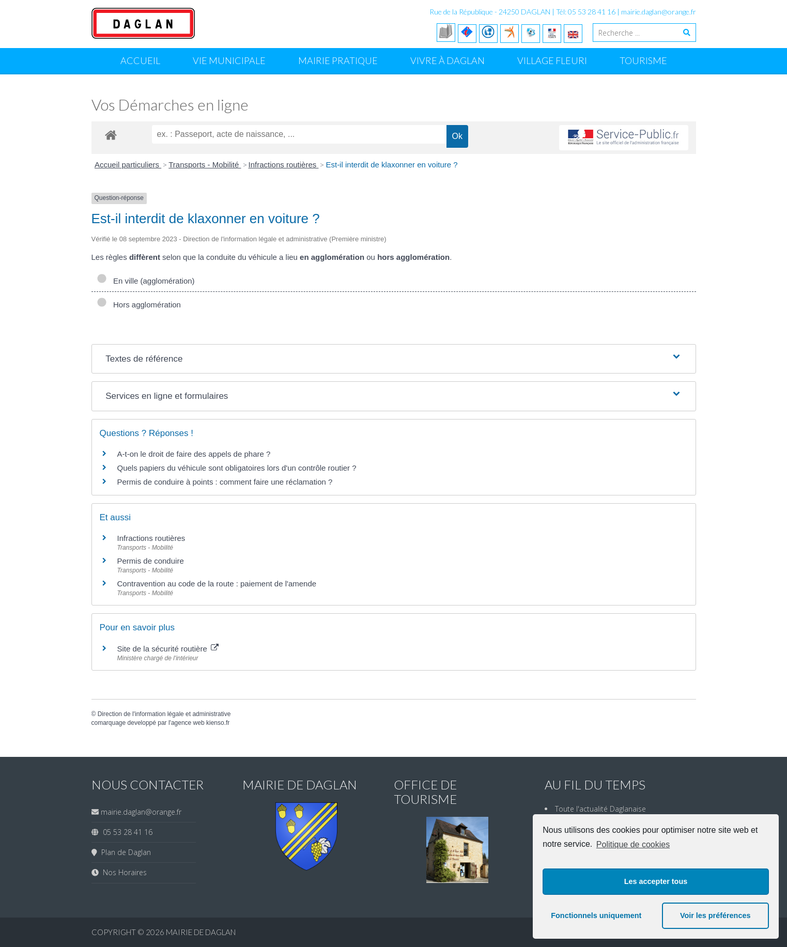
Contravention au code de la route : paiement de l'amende (217, 583)
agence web (188, 722)
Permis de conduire (150, 560)
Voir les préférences (715, 915)
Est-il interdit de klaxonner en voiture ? (391, 164)
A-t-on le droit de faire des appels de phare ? (194, 453)
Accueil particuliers (128, 164)
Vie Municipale (229, 60)
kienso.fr (217, 722)
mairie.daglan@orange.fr (658, 11)
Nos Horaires (123, 872)
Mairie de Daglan (201, 932)
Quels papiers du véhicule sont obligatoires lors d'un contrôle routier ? (237, 467)
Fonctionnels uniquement (596, 915)
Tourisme (643, 60)
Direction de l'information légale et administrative (164, 714)
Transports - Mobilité (204, 164)
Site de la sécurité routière (168, 648)
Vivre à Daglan (447, 60)
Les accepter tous (655, 881)
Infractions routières (284, 164)
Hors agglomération (139, 304)
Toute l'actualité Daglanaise (600, 809)
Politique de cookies (633, 844)
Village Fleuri (552, 60)
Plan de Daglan (124, 852)
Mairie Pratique (338, 60)
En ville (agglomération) (146, 280)
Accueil (140, 60)
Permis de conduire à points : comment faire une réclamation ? (225, 481)
